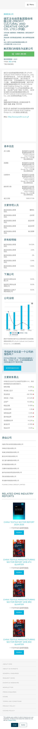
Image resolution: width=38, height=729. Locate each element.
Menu (30, 4)
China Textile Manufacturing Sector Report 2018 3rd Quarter (19, 602)
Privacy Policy (9, 706)
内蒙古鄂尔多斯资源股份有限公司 (12, 444)
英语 (10, 61)
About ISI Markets (10, 669)
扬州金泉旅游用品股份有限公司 (12, 472)
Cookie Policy (9, 710)
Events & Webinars (11, 682)
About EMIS (7, 664)
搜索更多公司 (8, 14)
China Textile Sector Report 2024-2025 (19, 523)
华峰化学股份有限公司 (9, 448)
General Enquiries (11, 673)
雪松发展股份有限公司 (9, 476)
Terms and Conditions (12, 701)
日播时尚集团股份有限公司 (10, 468)
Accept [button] (15, 725)
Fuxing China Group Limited (13, 484)
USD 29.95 (19, 54)
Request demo (9, 678)
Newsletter (8, 687)
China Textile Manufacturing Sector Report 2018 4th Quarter (19, 562)
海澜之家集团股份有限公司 (10, 452)
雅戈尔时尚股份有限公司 (10, 456)
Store (5, 696)
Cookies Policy (12, 720)
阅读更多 (19, 532)
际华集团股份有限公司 (9, 464)
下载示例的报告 (9, 64)
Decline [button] (23, 725)
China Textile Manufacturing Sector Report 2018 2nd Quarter (19, 642)
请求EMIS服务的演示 (12, 368)
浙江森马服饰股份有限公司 (10, 460)
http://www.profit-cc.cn (18, 117)
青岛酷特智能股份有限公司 (10, 480)
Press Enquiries (9, 692)
